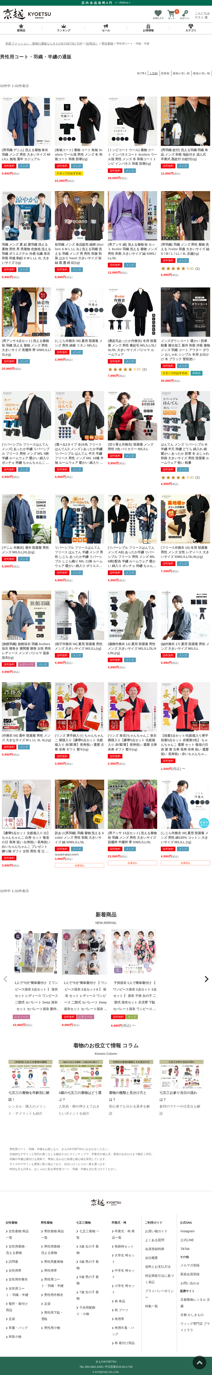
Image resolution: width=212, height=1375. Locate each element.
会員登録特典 (154, 1249)
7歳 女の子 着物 (87, 1295)
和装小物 (14, 1336)
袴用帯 (118, 1319)
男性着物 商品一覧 (52, 1234)
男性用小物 (50, 1328)
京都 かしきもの (192, 1315)
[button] (5, 979)
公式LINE (187, 1240)
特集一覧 (151, 1306)
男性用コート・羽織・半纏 (52, 1283)
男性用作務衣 (52, 1295)
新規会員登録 (189, 1274)
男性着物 (107, 43)
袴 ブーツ (120, 1310)
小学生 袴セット (123, 1289)
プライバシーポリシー (159, 1294)
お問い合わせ (189, 1283)
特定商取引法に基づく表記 (159, 1279)
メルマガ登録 (189, 1265)
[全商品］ (92, 43)
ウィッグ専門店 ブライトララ (195, 1327)
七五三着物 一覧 (87, 1234)
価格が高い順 (201, 73)
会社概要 (151, 1258)
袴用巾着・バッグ (123, 1331)
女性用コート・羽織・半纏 (17, 1292)
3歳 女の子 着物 (87, 1250)
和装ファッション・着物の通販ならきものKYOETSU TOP (44, 43)
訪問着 (12, 1261)
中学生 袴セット (123, 1274)
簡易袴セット (123, 1246)
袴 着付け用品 (123, 1343)
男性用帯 (49, 1270)
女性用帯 (14, 1270)
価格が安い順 (181, 73)
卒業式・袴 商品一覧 (123, 1234)
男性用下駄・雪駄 (52, 1316)
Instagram (187, 1231)
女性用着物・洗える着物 (17, 1250)
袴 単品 (118, 1301)
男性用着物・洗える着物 (52, 1250)
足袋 (10, 1319)
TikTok (184, 1249)
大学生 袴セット (123, 1258)
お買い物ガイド (156, 1231)
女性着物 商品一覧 (17, 1234)
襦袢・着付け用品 (17, 1307)
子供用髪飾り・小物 (85, 1311)
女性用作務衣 (17, 1279)
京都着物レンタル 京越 (195, 1303)
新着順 (165, 73)
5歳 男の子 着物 (87, 1280)
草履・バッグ (17, 1328)
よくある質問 (154, 1240)
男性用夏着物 (52, 1261)
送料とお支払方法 (158, 1266)
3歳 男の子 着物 (87, 1265)
